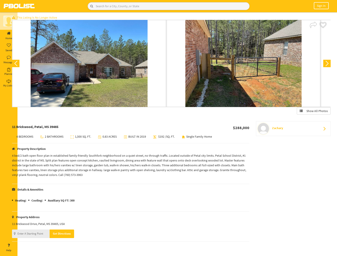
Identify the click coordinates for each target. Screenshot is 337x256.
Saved (9, 48)
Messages (9, 60)
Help (9, 248)
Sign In (321, 6)
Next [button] (325, 64)
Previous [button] (24, 64)
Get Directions (71, 235)
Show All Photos (312, 112)
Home (9, 36)
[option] (98, 65)
